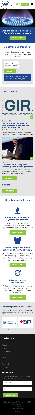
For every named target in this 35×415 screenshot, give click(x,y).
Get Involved (7, 364)
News (4, 358)
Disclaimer (17, 406)
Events (4, 361)
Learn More (17, 38)
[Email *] (17, 389)
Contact (5, 367)
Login (25, 5)
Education (6, 351)
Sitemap (17, 411)
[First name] (17, 383)
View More (9, 178)
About (4, 345)
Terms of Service (17, 409)
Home (4, 342)
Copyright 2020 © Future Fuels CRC (17, 402)
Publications (6, 354)
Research (5, 348)
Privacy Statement (17, 404)
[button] (8, 330)
